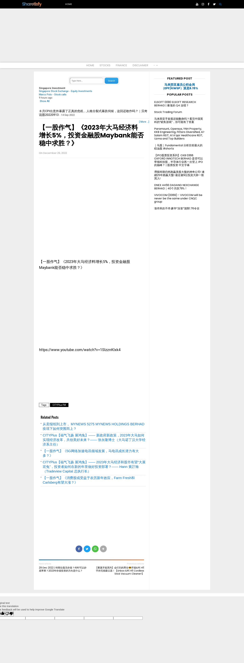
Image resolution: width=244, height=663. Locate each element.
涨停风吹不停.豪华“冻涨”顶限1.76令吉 (176, 208)
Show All (44, 101)
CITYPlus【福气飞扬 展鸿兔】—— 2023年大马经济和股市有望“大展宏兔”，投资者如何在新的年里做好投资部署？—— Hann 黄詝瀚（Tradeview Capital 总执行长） (94, 466)
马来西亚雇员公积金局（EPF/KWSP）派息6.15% (179, 86)
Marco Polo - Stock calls (52, 94)
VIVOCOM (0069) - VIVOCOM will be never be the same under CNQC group (178, 198)
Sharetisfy (31, 4)
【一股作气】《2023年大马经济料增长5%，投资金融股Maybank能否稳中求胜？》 (91, 135)
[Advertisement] (122, 37)
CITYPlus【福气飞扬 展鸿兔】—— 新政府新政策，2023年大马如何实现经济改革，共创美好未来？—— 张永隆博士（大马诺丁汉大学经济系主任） (94, 439)
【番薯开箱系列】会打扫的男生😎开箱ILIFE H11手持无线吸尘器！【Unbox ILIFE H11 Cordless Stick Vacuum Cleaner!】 (119, 570)
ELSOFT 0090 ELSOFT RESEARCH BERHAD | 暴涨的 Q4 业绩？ (175, 103)
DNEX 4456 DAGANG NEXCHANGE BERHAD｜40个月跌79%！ (176, 186)
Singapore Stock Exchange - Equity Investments (65, 91)
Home (68, 4)
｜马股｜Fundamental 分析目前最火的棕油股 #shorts (178, 147)
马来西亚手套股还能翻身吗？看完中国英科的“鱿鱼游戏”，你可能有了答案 (178, 120)
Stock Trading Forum (168, 112)
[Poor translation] (9, 613)
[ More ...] (144, 121)
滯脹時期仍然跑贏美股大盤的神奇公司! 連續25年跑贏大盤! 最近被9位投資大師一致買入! (179, 175)
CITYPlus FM (59, 405)
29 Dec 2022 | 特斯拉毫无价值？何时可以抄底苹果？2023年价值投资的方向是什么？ (62, 569)
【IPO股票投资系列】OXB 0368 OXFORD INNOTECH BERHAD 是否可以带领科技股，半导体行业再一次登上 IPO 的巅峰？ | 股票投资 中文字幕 (178, 160)
